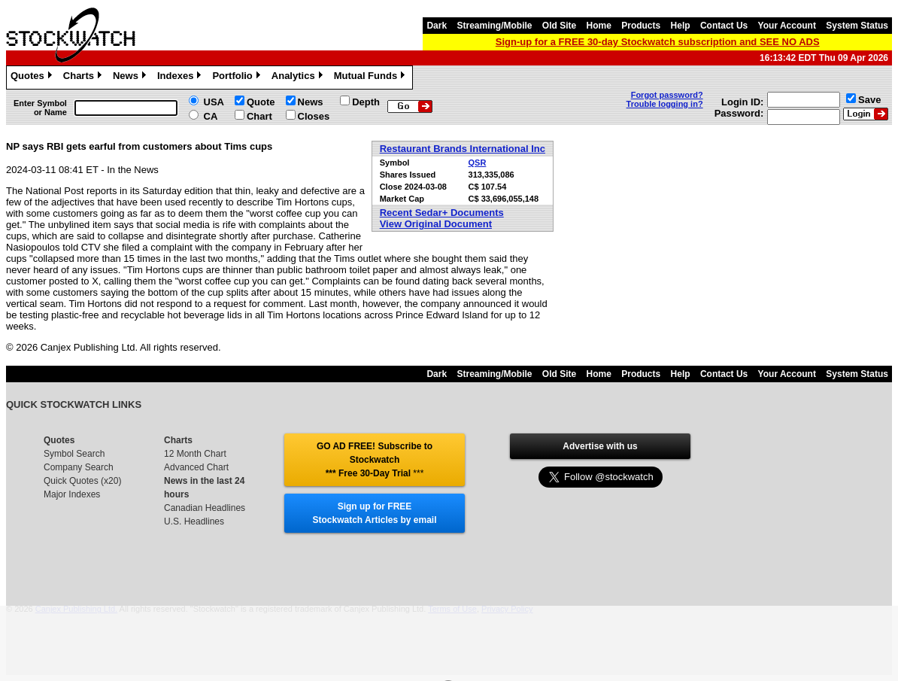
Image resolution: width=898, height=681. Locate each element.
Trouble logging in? (664, 103)
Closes (314, 116)
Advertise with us (600, 446)
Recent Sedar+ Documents (442, 212)
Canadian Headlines (204, 508)
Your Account (787, 25)
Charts (84, 77)
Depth (366, 102)
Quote (261, 102)
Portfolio (237, 77)
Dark (436, 25)
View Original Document (436, 224)
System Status (857, 25)
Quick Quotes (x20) (82, 481)
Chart (259, 116)
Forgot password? (667, 94)
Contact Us (724, 25)
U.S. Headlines (194, 521)
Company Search (79, 467)
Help (680, 25)
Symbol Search (74, 453)
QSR (478, 162)
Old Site (559, 25)
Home (599, 25)
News (131, 77)
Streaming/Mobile (494, 25)
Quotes (33, 77)
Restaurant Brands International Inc (462, 148)
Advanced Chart (196, 467)
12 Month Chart (195, 453)
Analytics (299, 77)
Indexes (181, 77)
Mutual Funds (371, 77)
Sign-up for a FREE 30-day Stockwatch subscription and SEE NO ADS (658, 41)
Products (640, 25)
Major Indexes (72, 494)
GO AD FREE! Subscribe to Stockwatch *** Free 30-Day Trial (374, 460)
